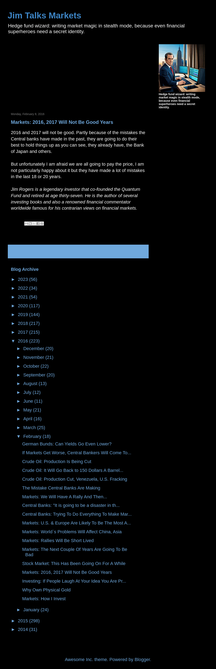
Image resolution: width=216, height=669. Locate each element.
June (28, 401)
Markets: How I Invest (44, 598)
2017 (23, 332)
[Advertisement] (45, 73)
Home (79, 251)
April (28, 418)
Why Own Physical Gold (46, 589)
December (34, 348)
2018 (23, 323)
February (33, 436)
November (34, 357)
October (31, 366)
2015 (23, 620)
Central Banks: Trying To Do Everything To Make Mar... (77, 514)
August (31, 383)
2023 (23, 279)
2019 (23, 314)
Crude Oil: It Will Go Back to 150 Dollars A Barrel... (72, 470)
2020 (23, 305)
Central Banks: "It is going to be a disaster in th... (71, 505)
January (31, 609)
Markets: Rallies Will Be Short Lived (58, 540)
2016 (23, 341)
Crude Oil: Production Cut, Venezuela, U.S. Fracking (74, 479)
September (35, 374)
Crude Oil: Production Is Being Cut (56, 461)
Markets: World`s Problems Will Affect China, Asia (72, 531)
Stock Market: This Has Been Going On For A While (73, 563)
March (30, 427)
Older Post (133, 251)
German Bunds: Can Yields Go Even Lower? (66, 443)
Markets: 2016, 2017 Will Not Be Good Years (67, 572)
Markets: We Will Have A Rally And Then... (64, 496)
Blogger (142, 659)
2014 (23, 629)
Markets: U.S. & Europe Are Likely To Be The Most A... (76, 522)
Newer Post (25, 251)
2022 (23, 288)
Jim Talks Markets (44, 15)
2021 (23, 296)
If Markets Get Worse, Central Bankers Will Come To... (76, 452)
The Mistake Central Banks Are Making (61, 487)
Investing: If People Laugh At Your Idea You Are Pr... (74, 581)
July (27, 392)
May (28, 409)
